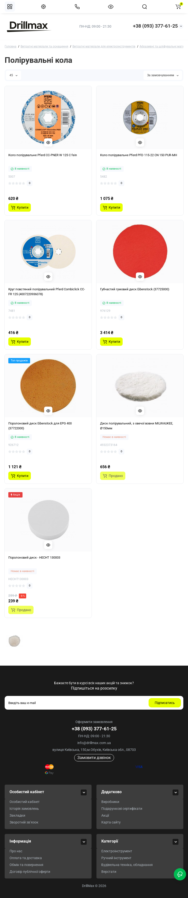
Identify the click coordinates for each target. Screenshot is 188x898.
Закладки (17, 815)
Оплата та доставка (26, 858)
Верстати (108, 872)
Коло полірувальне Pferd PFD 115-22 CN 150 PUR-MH (138, 155)
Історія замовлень (24, 809)
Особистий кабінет (25, 802)
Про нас (16, 851)
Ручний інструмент (116, 858)
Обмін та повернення (26, 865)
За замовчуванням (162, 75)
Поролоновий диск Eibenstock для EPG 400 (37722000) (40, 426)
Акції (105, 815)
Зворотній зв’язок (24, 822)
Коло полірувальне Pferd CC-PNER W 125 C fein (42, 155)
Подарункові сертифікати (121, 809)
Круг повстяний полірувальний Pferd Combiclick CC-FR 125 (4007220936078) (46, 291)
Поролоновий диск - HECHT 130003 (34, 557)
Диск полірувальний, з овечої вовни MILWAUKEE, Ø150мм (136, 426)
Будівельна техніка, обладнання (127, 865)
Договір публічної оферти (30, 872)
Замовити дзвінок (94, 757)
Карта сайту (111, 822)
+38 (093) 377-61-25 (155, 26)
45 (13, 75)
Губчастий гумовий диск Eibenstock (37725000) (134, 289)
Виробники (110, 802)
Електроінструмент (116, 851)
